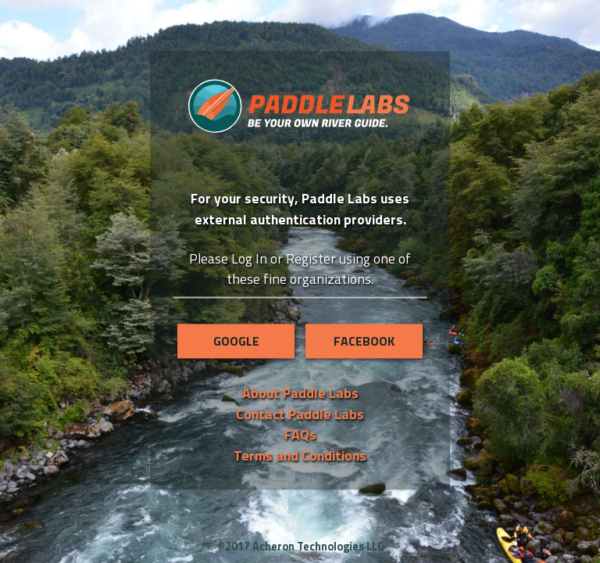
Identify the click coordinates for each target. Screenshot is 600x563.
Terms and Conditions (300, 455)
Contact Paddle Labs (300, 414)
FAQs (300, 434)
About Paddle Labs (300, 393)
